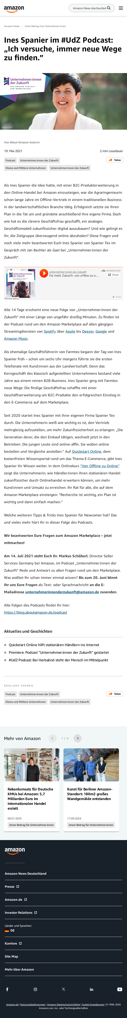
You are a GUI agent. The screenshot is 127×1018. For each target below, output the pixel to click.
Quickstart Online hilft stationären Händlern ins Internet (54, 645)
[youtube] (119, 989)
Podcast (10, 160)
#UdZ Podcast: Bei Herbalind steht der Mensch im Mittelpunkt (58, 660)
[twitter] (63, 989)
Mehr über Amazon (19, 969)
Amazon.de (16, 900)
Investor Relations (21, 913)
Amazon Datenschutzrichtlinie (63, 1004)
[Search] (89, 8)
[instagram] (35, 989)
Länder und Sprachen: (18, 925)
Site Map (11, 956)
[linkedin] (91, 989)
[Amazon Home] (14, 9)
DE (9, 930)
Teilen (115, 160)
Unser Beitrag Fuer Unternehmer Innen (45, 26)
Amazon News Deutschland (25, 873)
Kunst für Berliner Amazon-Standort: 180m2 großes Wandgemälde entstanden (89, 794)
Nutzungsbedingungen (32, 1004)
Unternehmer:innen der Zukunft (39, 160)
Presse (12, 886)
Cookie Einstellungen (93, 1004)
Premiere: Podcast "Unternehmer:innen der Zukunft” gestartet (59, 652)
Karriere (13, 943)
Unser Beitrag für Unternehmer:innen (31, 825)
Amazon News (11, 26)
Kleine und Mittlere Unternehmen (26, 168)
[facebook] (7, 989)
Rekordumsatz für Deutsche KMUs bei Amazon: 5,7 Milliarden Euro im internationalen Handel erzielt (30, 798)
